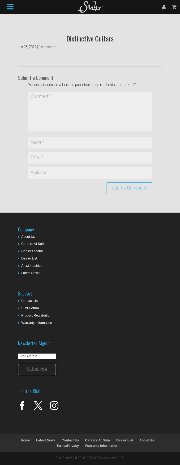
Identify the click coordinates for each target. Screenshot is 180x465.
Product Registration (36, 315)
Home (25, 440)
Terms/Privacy (67, 446)
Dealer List (29, 258)
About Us (28, 237)
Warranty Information (36, 323)
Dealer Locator (32, 251)
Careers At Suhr (33, 244)
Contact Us (29, 301)
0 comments (47, 47)
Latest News (30, 273)
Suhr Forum (30, 308)
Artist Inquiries (31, 265)
